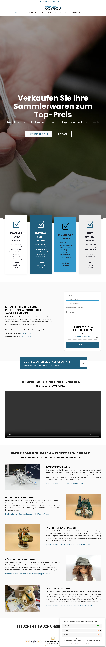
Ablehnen (81, 640)
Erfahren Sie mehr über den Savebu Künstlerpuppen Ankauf (27, 574)
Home (15, 13)
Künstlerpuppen (71, 13)
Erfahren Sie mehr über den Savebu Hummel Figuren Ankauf (68, 544)
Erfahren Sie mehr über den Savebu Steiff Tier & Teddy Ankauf (69, 605)
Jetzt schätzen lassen (16, 265)
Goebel (41, 13)
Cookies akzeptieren (69, 640)
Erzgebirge (58, 13)
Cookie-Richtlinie (75, 644)
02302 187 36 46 (26, 334)
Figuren (23, 13)
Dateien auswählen (82, 337)
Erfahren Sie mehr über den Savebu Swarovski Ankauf (66, 483)
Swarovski (32, 13)
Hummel (49, 13)
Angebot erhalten (39, 134)
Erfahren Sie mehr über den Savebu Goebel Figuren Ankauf (27, 514)
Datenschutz (84, 644)
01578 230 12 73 (26, 336)
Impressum (91, 644)
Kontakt (89, 13)
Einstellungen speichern (95, 640)
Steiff (81, 13)
